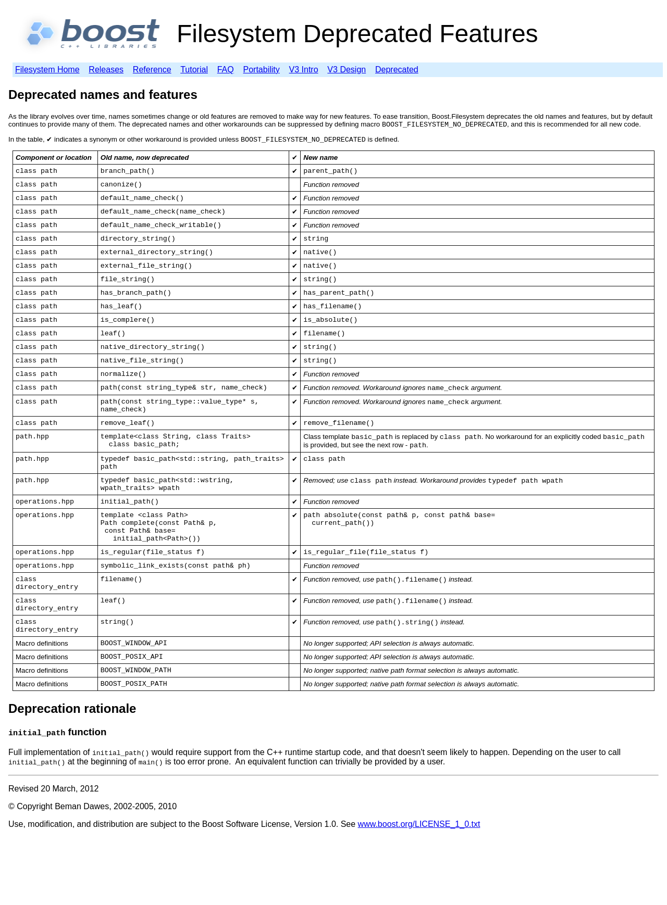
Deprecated (396, 69)
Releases (106, 69)
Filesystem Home (47, 69)
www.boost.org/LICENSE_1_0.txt (419, 891)
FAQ (225, 69)
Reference (152, 69)
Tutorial (194, 69)
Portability (261, 69)
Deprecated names (63, 94)
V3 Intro (303, 69)
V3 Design (346, 69)
